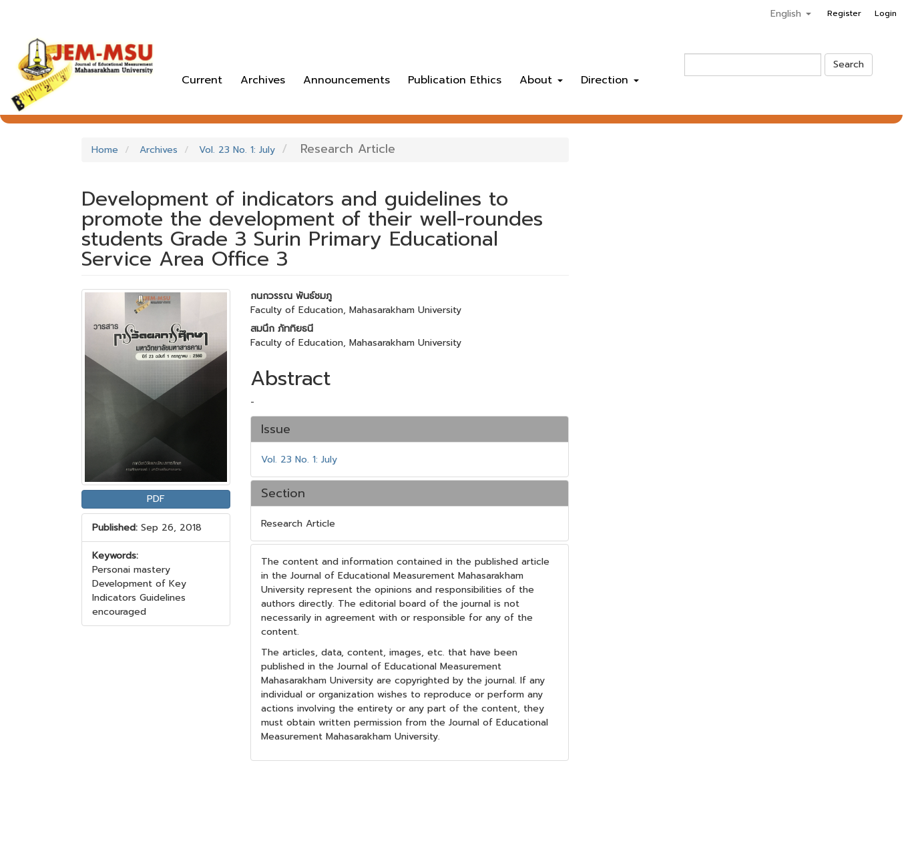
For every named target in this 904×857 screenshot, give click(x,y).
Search (848, 64)
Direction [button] (610, 80)
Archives (262, 80)
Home (104, 150)
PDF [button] (156, 499)
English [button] (790, 14)
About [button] (541, 80)
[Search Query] (752, 64)
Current (202, 80)
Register (844, 13)
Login (886, 13)
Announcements (346, 80)
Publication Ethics (454, 80)
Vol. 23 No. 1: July (237, 150)
